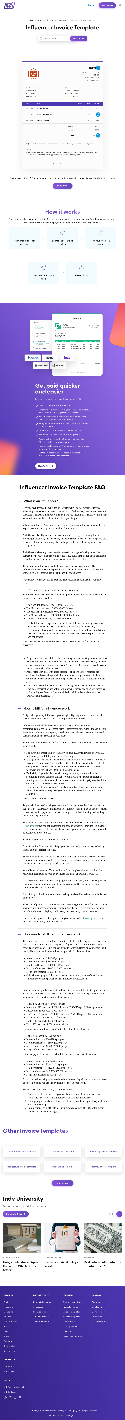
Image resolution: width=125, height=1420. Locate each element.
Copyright (69, 1416)
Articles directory (41, 1317)
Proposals (8, 1307)
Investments (9, 1371)
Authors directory (41, 1322)
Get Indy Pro (9, 1351)
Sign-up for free (63, 186)
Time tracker (9, 1346)
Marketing (89, 1258)
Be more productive (52, 1258)
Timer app (67, 1331)
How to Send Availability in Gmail (61, 1264)
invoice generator (92, 918)
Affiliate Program (99, 1322)
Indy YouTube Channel (14, 1387)
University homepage (42, 1302)
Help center (97, 1317)
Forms (6, 1327)
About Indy (97, 1302)
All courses (38, 1307)
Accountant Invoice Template (21, 1152)
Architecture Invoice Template (21, 1167)
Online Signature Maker (72, 1336)
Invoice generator (70, 1327)
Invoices (41, 20)
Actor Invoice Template (62, 1152)
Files (6, 1331)
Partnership (9, 1367)
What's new (97, 1307)
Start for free (107, 5)
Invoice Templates (58, 20)
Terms (60, 1416)
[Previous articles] (112, 1214)
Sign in (91, 5)
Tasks (6, 1336)
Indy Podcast (10, 1392)
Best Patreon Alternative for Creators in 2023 (102, 1264)
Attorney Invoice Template (103, 1167)
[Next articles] (119, 1214)
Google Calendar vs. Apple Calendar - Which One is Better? (21, 1266)
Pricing (7, 1302)
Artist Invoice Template (62, 1167)
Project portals (10, 1322)
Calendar (8, 1341)
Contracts (8, 1312)
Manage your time (11, 1258)
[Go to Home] (9, 5)
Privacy (52, 1416)
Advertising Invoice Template (103, 1152)
